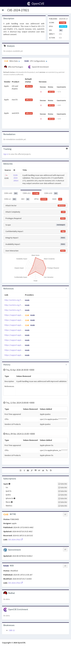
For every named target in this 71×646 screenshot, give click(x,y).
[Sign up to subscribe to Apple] (63, 483)
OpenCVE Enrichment (38, 67)
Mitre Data (11, 61)
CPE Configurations (35, 61)
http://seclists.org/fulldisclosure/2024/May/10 (23, 300)
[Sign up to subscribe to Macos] (63, 502)
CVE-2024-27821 (18, 10)
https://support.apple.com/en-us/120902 (21, 315)
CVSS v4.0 (11, 193)
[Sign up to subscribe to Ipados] (63, 494)
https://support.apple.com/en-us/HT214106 (22, 340)
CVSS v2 (10, 199)
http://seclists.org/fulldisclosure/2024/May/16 (23, 310)
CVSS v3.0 (51, 193)
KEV (25, 199)
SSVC (57, 199)
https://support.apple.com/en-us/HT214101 (22, 330)
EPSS (40, 199)
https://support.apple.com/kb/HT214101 (21, 345)
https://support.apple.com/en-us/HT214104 (22, 335)
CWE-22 (12, 630)
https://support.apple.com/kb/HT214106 (21, 355)
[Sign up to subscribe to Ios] (63, 487)
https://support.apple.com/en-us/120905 (21, 325)
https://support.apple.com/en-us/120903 (21, 320)
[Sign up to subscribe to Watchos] (63, 505)
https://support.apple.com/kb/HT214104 (21, 350)
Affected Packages (13, 67)
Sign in (5, 154)
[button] (3, 10)
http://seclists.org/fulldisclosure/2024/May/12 (23, 305)
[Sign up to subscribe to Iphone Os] (63, 498)
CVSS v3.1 (31, 193)
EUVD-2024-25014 (15, 178)
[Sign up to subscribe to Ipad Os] (63, 491)
